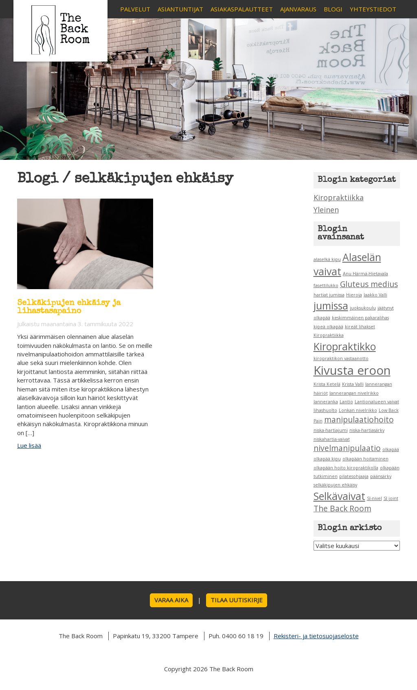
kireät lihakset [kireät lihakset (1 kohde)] (360, 327)
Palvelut (135, 9)
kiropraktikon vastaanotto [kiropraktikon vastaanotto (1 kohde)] (341, 358)
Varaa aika (171, 600)
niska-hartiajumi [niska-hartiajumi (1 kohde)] (331, 430)
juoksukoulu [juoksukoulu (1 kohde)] (363, 308)
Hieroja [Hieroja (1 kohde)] (354, 295)
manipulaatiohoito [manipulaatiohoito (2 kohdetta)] (359, 419)
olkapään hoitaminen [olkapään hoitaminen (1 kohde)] (365, 459)
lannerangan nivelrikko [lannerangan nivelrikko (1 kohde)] (354, 393)
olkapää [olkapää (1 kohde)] (390, 449)
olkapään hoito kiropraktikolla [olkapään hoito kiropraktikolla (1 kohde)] (346, 468)
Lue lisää (29, 445)
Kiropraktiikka (339, 197)
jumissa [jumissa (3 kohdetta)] (331, 305)
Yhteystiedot (373, 9)
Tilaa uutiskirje (237, 600)
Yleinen (326, 210)
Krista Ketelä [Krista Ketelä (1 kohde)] (327, 384)
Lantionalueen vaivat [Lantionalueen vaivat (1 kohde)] (377, 402)
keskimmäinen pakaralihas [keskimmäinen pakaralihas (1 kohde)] (360, 318)
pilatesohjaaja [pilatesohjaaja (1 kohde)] (354, 476)
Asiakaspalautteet (242, 9)
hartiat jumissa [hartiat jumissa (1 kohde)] (329, 295)
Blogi (333, 9)
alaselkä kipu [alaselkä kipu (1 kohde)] (327, 259)
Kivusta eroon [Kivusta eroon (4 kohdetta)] (352, 370)
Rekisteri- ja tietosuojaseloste (316, 636)
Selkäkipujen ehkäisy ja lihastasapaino (69, 307)
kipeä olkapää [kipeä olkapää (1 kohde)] (328, 327)
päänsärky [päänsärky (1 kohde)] (380, 476)
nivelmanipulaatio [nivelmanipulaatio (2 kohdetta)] (347, 448)
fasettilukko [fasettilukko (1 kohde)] (326, 285)
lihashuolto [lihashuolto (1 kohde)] (325, 410)
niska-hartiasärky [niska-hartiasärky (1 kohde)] (366, 430)
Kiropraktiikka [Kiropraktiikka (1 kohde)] (329, 335)
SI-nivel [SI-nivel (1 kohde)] (374, 498)
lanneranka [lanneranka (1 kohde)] (326, 402)
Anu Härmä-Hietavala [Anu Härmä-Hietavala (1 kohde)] (365, 273)
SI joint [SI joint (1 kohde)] (391, 498)
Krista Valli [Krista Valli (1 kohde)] (353, 384)
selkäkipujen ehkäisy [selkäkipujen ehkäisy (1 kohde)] (335, 485)
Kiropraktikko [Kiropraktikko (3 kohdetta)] (345, 346)
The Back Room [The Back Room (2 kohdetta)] (342, 508)
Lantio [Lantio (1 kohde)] (346, 402)
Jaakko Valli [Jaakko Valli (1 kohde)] (375, 295)
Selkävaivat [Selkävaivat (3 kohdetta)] (339, 496)
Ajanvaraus (298, 9)
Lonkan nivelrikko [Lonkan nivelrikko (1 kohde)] (358, 410)
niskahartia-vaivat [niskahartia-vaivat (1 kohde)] (332, 439)
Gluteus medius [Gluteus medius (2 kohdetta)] (369, 284)
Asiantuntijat (180, 9)
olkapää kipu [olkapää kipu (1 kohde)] (327, 459)
